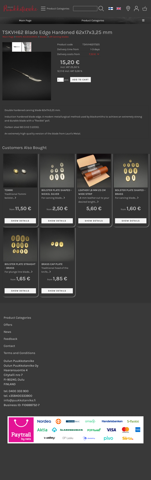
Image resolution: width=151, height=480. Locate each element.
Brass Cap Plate (52, 264)
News (7, 332)
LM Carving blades (59, 36)
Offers (8, 324)
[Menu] (143, 20)
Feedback (10, 339)
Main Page (25, 20)
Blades (43, 36)
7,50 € (94, 54)
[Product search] (85, 8)
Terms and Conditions (19, 353)
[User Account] (136, 8)
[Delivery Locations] (128, 8)
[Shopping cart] (144, 8)
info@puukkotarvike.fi (20, 400)
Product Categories (93, 20)
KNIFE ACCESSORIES (27, 36)
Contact (9, 346)
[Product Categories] (55, 8)
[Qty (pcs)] (60, 80)
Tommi (9, 190)
